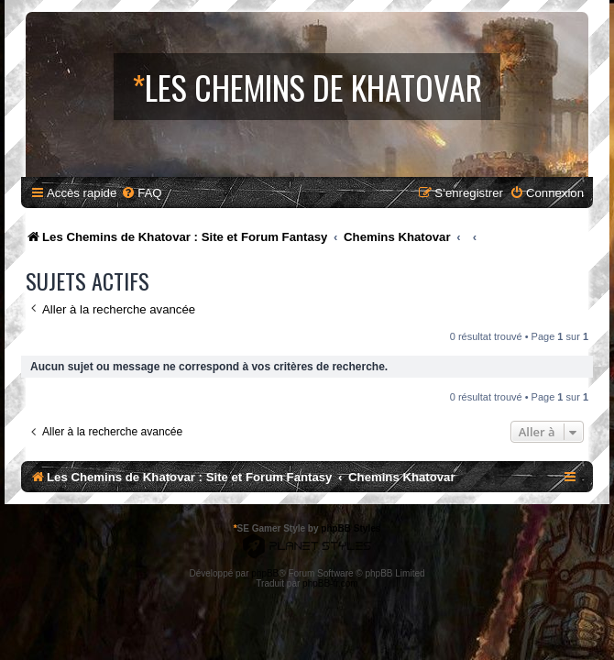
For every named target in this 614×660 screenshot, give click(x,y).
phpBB (265, 573)
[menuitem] (141, 193)
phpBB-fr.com (330, 583)
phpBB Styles (350, 528)
